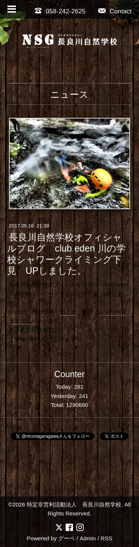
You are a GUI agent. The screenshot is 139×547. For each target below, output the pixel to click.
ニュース (69, 94)
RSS (106, 538)
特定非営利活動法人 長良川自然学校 (74, 504)
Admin (88, 538)
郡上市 (68, 312)
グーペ (66, 538)
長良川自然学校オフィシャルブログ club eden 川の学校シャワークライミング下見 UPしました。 (66, 254)
